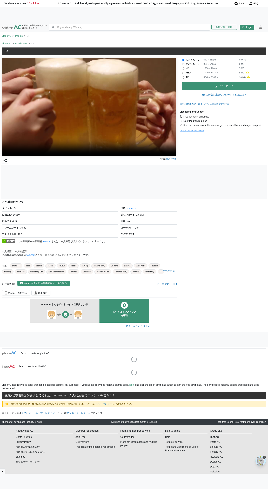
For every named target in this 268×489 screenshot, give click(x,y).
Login (247, 27)
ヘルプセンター (103, 403)
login (132, 384)
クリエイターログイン (79, 412)
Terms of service (174, 441)
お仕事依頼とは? (167, 284)
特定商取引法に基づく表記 (30, 451)
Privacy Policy (23, 441)
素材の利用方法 (188, 103)
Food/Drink (21, 43)
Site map (20, 456)
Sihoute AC (216, 446)
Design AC (215, 461)
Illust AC (214, 437)
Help (167, 437)
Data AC (214, 466)
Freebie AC (216, 451)
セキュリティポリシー (28, 461)
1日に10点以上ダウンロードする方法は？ (224, 94)
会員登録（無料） (224, 27)
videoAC (6, 36)
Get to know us (24, 437)
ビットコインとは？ (137, 325)
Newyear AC (216, 456)
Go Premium (82, 441)
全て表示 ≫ (169, 271)
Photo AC (215, 441)
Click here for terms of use (192, 130)
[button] (225, 27)
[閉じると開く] (2, 471)
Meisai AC (215, 471)
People (19, 36)
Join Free (80, 437)
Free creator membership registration (95, 446)
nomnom (131, 208)
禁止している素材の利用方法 (213, 103)
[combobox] (133, 27)
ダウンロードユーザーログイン (38, 412)
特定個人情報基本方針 (28, 446)
